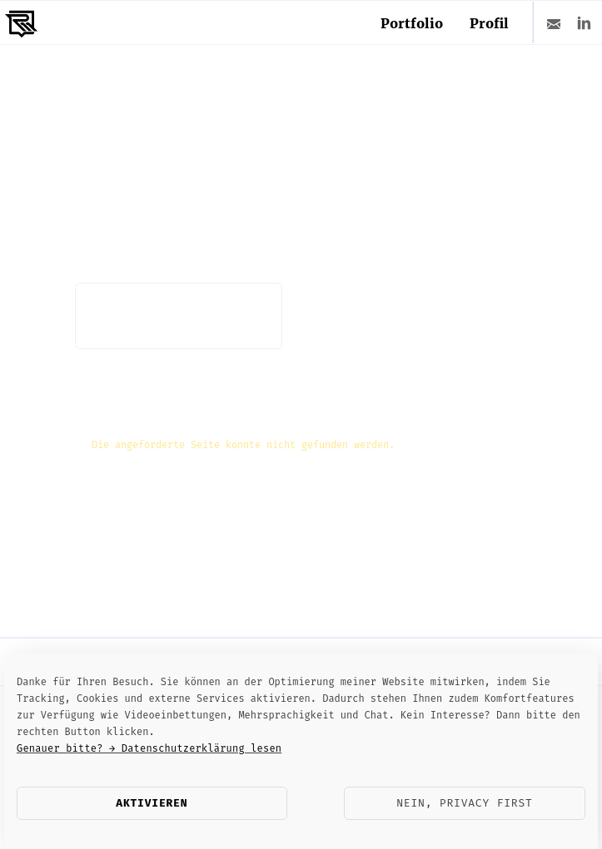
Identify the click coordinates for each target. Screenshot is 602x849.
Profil (489, 23)
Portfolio (412, 23)
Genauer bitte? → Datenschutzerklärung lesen (149, 748)
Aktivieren (151, 803)
